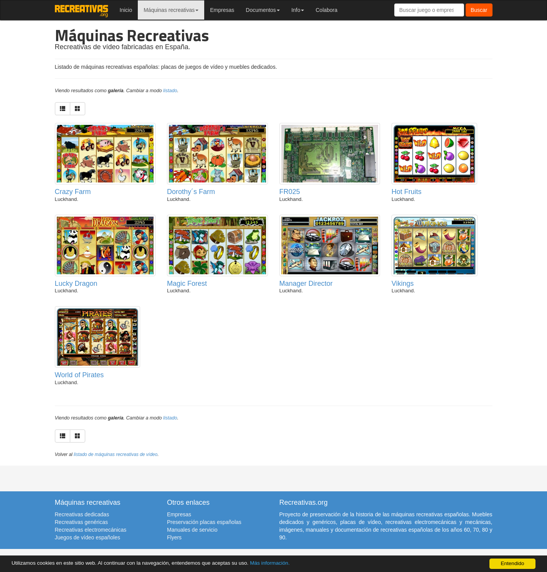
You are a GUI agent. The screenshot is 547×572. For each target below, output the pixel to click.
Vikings (403, 283)
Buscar (479, 10)
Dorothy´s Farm (191, 192)
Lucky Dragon (76, 283)
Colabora (326, 10)
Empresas (222, 10)
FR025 (289, 192)
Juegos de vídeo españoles (87, 537)
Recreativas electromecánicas (91, 530)
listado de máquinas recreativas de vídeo (115, 454)
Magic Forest (187, 283)
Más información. (270, 563)
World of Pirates (79, 375)
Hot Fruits (406, 192)
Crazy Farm (73, 192)
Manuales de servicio (192, 530)
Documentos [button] (263, 10)
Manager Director (306, 283)
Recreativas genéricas (81, 522)
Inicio (126, 10)
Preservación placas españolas (204, 522)
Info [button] (297, 10)
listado (170, 90)
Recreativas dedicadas (82, 514)
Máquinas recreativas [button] (171, 10)
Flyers (174, 537)
